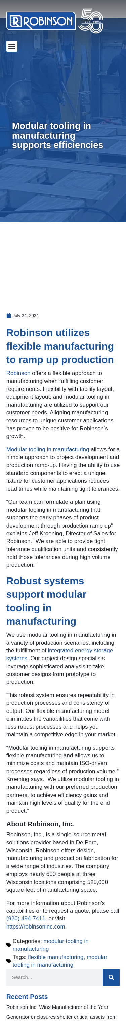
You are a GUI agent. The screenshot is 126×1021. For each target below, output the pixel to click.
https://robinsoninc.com (35, 926)
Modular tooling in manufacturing (47, 449)
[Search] (111, 977)
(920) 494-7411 (25, 918)
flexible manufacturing (55, 957)
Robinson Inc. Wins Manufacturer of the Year (57, 1007)
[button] (11, 46)
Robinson (18, 373)
